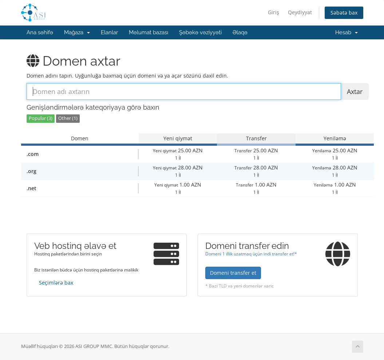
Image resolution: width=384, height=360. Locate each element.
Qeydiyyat (300, 12)
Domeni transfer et (233, 272)
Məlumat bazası (148, 32)
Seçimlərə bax (56, 282)
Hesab (346, 32)
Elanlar (109, 32)
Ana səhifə (40, 32)
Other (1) (68, 118)
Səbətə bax (343, 12)
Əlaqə (240, 32)
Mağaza (77, 32)
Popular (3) (40, 118)
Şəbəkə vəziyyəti (200, 32)
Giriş (273, 12)
